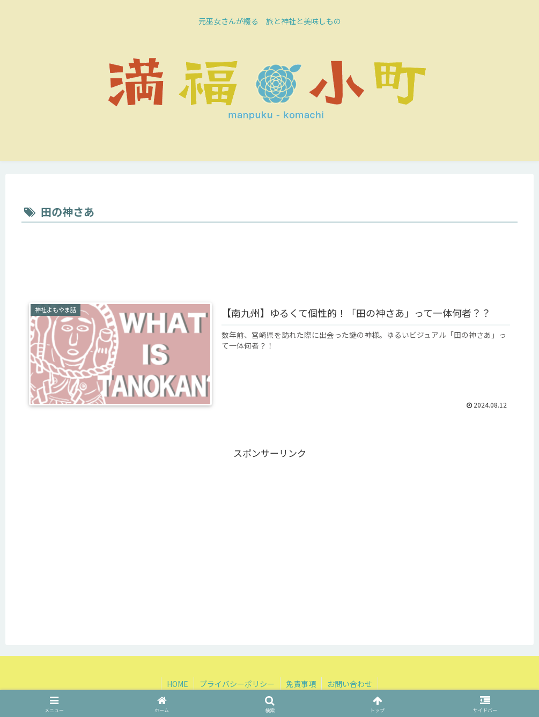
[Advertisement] (269, 256)
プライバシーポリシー (237, 683)
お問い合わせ (349, 683)
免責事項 (301, 683)
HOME (177, 683)
